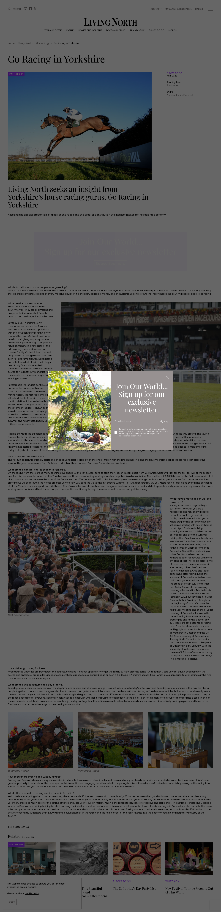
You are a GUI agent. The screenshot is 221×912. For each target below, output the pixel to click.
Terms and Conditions (146, 431)
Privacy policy (125, 431)
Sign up (164, 421)
